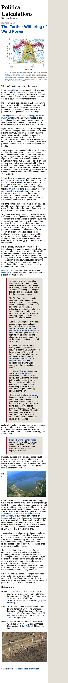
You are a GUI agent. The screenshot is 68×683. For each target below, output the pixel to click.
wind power (32, 395)
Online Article (25, 626)
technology (34, 669)
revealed (5, 273)
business (12, 669)
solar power (25, 373)
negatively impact (15, 191)
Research (5, 270)
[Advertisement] (29, 675)
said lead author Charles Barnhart (22, 329)
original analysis (14, 90)
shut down (20, 180)
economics (23, 669)
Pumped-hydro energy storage (23, 440)
